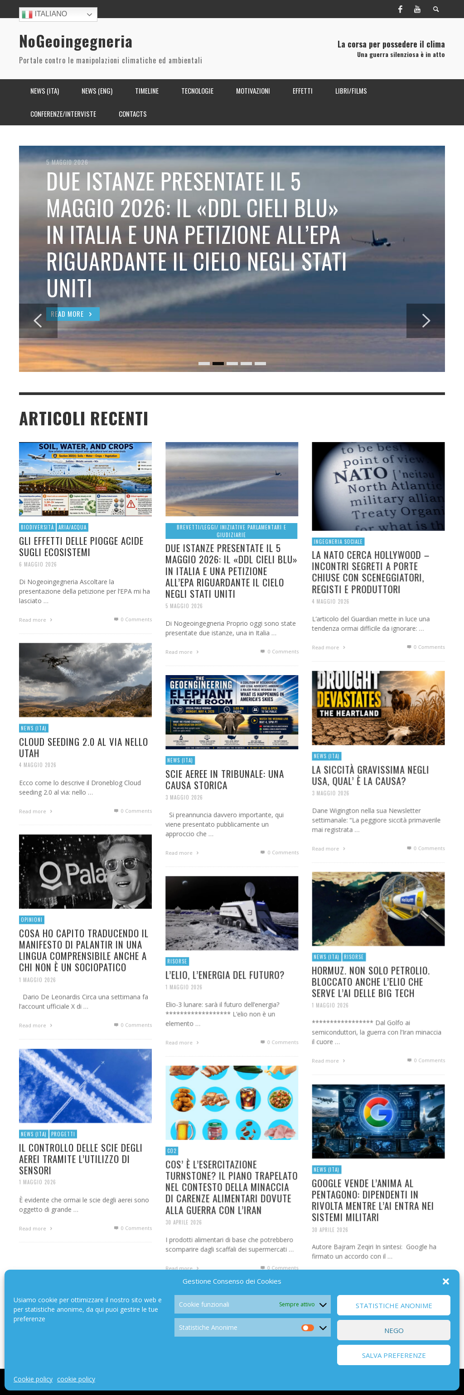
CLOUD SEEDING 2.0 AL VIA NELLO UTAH (84, 767)
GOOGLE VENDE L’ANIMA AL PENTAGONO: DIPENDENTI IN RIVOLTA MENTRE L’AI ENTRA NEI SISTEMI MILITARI (372, 1218)
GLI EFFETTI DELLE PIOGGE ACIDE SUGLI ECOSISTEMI (81, 570)
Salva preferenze (394, 1355)
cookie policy (76, 1379)
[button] (445, 1281)
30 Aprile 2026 (182, 1245)
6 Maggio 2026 (36, 587)
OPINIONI (30, 941)
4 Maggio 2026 (329, 625)
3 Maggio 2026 (329, 815)
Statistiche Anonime (394, 1305)
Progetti (62, 1153)
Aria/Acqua (72, 550)
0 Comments (280, 673)
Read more (182, 674)
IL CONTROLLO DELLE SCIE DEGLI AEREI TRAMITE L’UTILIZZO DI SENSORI (81, 1178)
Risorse (353, 976)
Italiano (44, 14)
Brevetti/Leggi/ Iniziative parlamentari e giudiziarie (231, 550)
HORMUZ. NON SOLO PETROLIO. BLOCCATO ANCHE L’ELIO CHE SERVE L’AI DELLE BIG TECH (370, 1000)
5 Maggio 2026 (183, 627)
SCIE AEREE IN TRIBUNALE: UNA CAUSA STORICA (224, 799)
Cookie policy (33, 1379)
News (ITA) (32, 747)
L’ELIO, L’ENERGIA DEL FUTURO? (225, 997)
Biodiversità (36, 550)
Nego (394, 1330)
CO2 (170, 1172)
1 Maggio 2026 (36, 1003)
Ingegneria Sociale (337, 564)
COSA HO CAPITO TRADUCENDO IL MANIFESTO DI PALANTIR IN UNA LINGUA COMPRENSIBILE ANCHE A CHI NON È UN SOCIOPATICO (83, 972)
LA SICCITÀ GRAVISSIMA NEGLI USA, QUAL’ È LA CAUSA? (370, 798)
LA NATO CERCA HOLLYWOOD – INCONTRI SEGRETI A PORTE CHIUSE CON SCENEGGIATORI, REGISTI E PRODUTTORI (370, 595)
